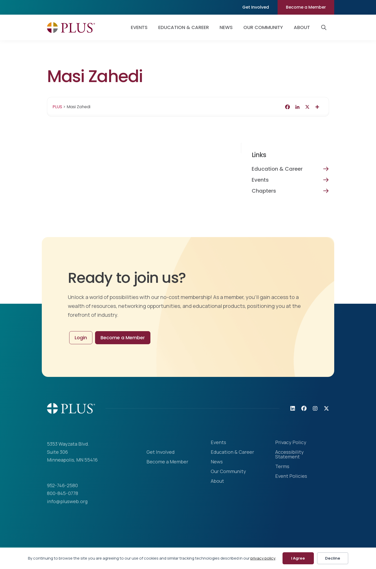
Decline (332, 558)
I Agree (298, 558)
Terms (282, 466)
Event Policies (291, 476)
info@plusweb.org (67, 501)
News (226, 27)
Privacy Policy (290, 442)
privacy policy (262, 558)
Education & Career (183, 27)
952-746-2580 (62, 485)
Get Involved (255, 7)
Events (139, 27)
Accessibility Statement (289, 455)
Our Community (263, 27)
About (302, 27)
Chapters (264, 190)
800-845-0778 (62, 493)
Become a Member (306, 7)
